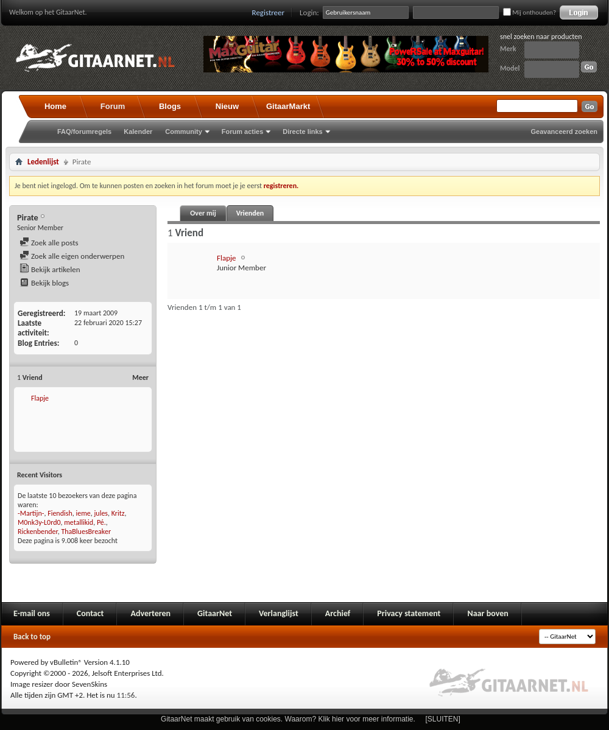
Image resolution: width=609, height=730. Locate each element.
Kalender (138, 131)
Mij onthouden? (529, 12)
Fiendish (60, 513)
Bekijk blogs (44, 282)
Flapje (40, 398)
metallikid (78, 522)
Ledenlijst (43, 161)
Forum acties (242, 131)
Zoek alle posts (49, 242)
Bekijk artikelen (49, 269)
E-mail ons (31, 613)
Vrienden (250, 213)
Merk (508, 48)
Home (55, 106)
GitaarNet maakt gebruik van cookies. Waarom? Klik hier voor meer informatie (287, 719)
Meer (140, 377)
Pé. (101, 522)
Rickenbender (38, 531)
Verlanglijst (278, 613)
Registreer (268, 12)
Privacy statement (408, 613)
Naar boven (487, 613)
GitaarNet (214, 613)
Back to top (32, 636)
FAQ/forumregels (84, 131)
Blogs (170, 106)
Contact (90, 613)
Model (509, 68)
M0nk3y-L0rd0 (39, 522)
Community (183, 131)
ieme (83, 513)
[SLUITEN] (443, 719)
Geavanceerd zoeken (564, 131)
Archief (337, 613)
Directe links (302, 131)
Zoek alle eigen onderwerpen (71, 256)
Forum (112, 106)
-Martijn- (31, 513)
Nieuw (227, 106)
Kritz (118, 513)
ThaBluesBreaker (86, 531)
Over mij (203, 213)
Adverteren (150, 613)
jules (101, 513)
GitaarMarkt (288, 106)
